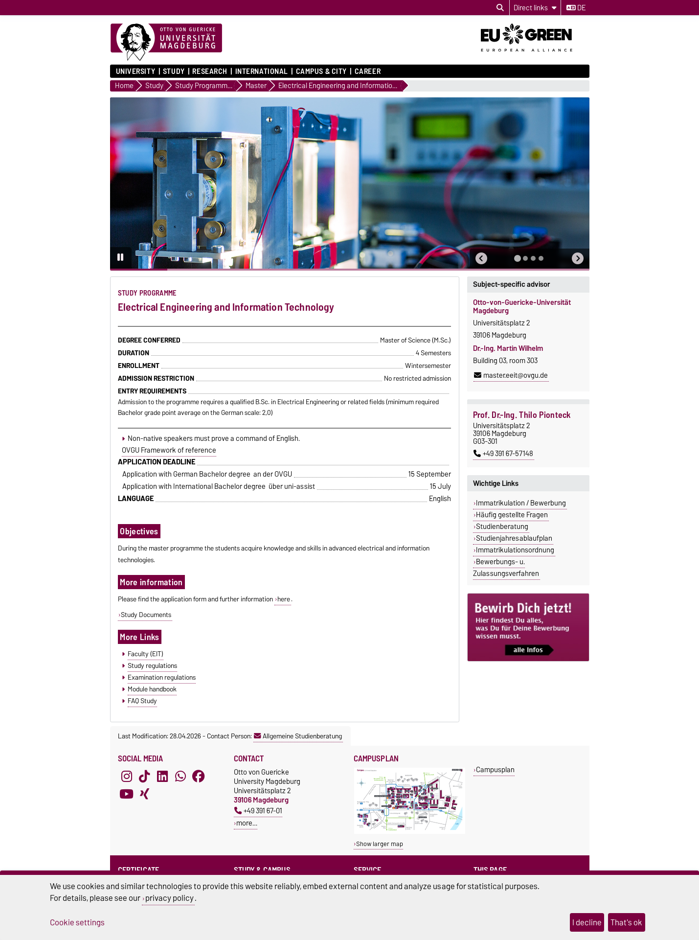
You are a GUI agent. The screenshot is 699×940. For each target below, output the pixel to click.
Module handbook (152, 689)
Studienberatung (502, 526)
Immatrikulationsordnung (515, 550)
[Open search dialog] (500, 8)
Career (368, 71)
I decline (587, 922)
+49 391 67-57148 (503, 453)
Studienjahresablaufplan (514, 538)
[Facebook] (198, 776)
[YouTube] (126, 793)
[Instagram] (126, 776)
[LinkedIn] (162, 776)
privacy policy (169, 898)
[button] (481, 258)
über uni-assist (292, 486)
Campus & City (321, 71)
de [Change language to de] (576, 8)
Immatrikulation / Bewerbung (521, 503)
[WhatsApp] (180, 776)
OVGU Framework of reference (169, 450)
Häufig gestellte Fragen (512, 515)
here (283, 599)
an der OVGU (272, 474)
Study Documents (146, 614)
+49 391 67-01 (258, 810)
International (261, 71)
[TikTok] (144, 776)
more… (246, 823)
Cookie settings (77, 922)
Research (209, 71)
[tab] (517, 258)
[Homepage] (166, 42)
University (136, 71)
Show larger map (379, 844)
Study (174, 71)
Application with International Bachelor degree (194, 486)
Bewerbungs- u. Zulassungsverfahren (506, 567)
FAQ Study (142, 701)
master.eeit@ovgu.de (511, 375)
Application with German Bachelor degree (186, 474)
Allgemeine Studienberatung (298, 736)
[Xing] (144, 793)
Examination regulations (162, 677)
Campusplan (495, 769)
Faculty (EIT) (145, 654)
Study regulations (152, 665)
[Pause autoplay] (121, 258)
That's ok (626, 922)
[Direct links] (535, 7)
